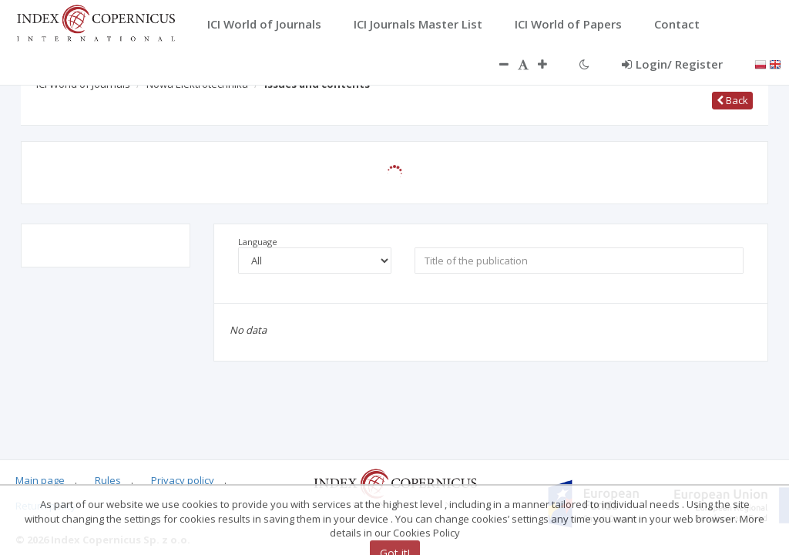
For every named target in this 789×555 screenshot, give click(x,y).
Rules (108, 480)
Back (732, 100)
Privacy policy (182, 480)
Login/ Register (672, 64)
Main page (40, 480)
